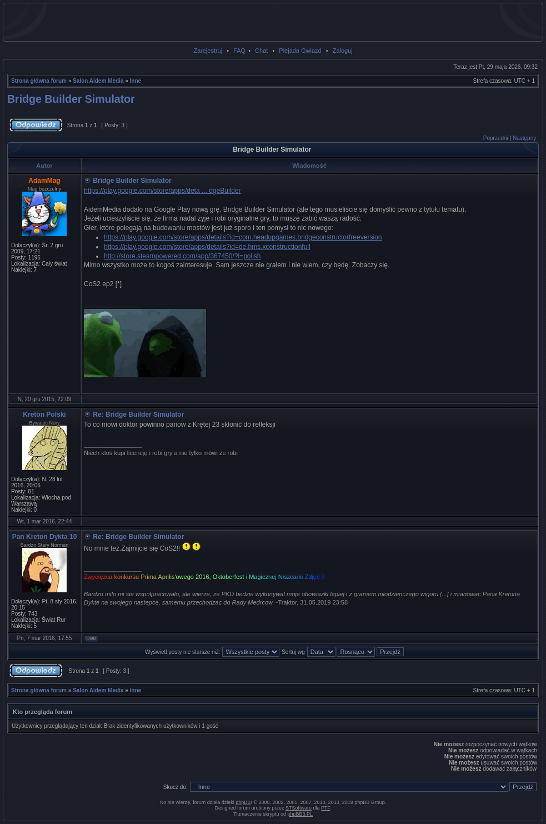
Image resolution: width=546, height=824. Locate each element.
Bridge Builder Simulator (71, 99)
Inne (136, 81)
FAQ (239, 50)
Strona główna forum (39, 81)
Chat (261, 50)
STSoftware (298, 808)
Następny (524, 138)
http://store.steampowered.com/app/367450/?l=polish (182, 256)
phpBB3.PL (300, 814)
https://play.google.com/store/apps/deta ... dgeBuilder (162, 190)
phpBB (243, 802)
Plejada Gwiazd (300, 50)
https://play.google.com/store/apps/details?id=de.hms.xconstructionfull (207, 247)
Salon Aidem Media (98, 81)
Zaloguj (343, 50)
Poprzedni (495, 138)
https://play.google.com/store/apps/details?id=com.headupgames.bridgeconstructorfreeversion (243, 237)
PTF (325, 808)
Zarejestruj (207, 50)
